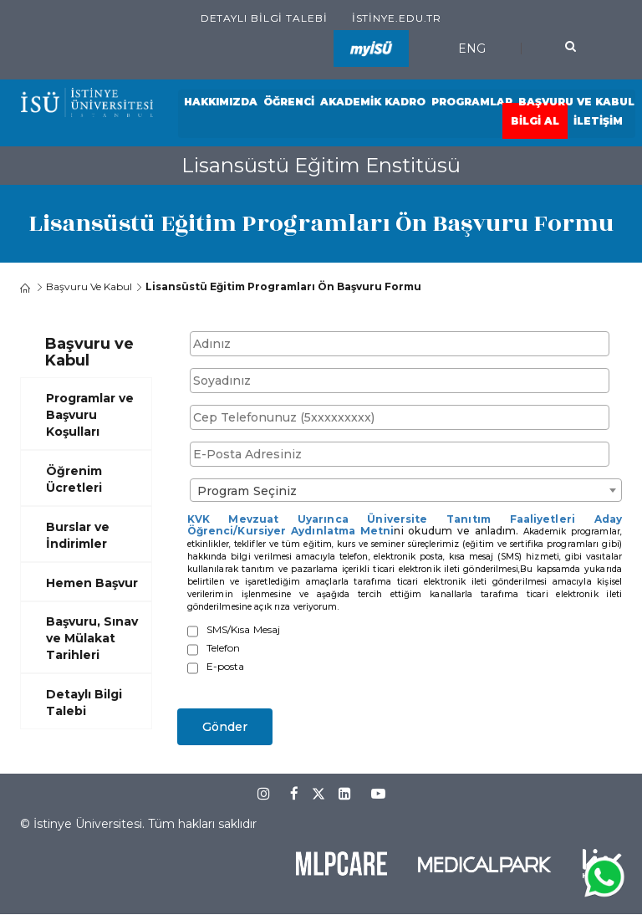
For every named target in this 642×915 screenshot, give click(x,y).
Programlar (471, 101)
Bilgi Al (535, 121)
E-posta (225, 667)
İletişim (598, 121)
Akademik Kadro (372, 101)
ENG (472, 48)
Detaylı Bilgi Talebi (264, 18)
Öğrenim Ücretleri (74, 479)
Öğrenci (288, 101)
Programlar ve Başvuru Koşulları (90, 415)
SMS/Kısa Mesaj (243, 630)
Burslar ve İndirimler (78, 535)
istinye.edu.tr (397, 18)
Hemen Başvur (92, 582)
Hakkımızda (220, 101)
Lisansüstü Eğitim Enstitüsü (321, 165)
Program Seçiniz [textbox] (247, 490)
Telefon (223, 648)
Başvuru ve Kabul (576, 101)
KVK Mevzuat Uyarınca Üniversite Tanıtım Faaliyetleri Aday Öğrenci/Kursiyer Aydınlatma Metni (405, 525)
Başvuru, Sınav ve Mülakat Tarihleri (92, 638)
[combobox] (406, 490)
